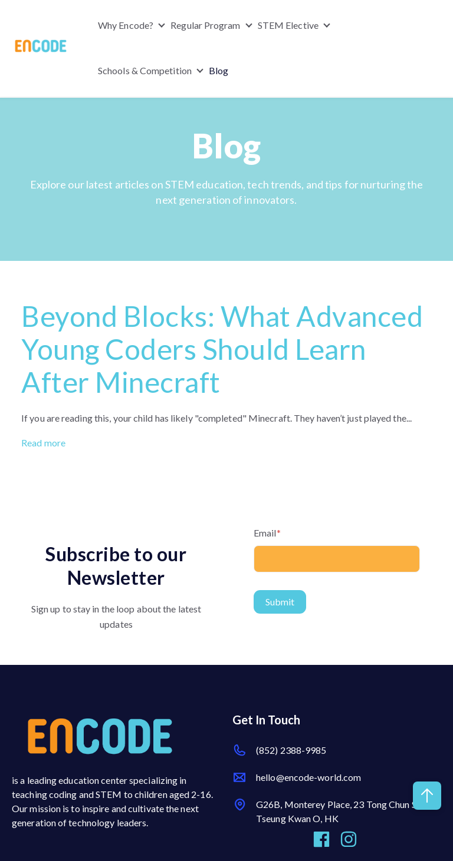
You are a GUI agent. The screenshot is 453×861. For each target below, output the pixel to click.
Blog (218, 71)
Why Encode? (125, 25)
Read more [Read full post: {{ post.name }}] (43, 442)
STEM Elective (288, 25)
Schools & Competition (145, 71)
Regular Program (205, 25)
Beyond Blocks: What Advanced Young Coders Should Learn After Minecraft (222, 349)
